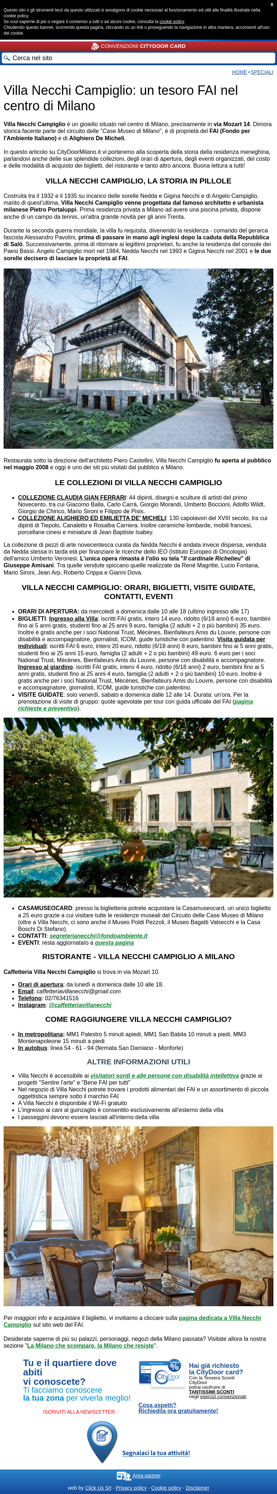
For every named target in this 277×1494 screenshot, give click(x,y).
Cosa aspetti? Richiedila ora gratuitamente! (178, 1408)
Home (239, 72)
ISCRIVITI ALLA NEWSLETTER (79, 1411)
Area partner (138, 1476)
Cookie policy (166, 1488)
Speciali (262, 72)
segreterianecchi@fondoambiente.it (98, 936)
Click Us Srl (98, 1488)
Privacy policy (131, 1488)
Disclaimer (197, 1488)
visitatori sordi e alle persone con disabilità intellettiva (165, 1076)
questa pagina (114, 943)
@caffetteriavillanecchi (80, 1005)
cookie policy (171, 21)
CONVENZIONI (138, 46)
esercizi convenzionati (223, 1396)
